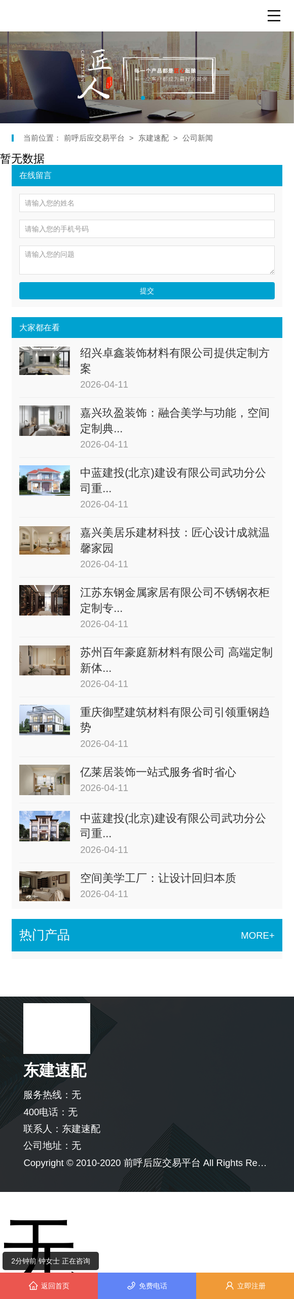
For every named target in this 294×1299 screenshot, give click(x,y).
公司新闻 (197, 137)
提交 (147, 291)
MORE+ (257, 935)
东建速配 (153, 137)
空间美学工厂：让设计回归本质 (158, 878)
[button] (143, 98)
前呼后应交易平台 (95, 137)
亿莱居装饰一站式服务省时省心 (158, 772)
